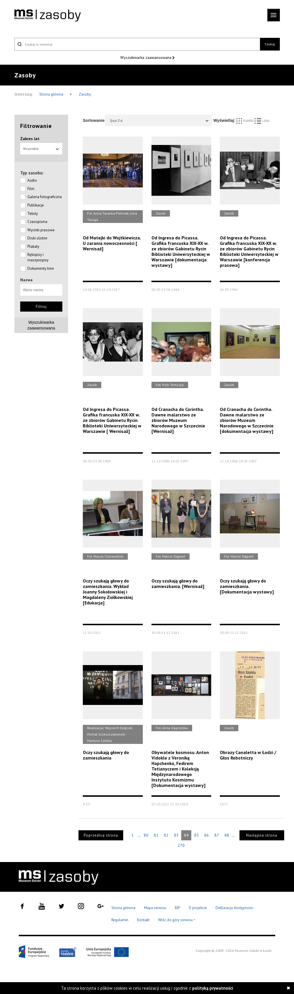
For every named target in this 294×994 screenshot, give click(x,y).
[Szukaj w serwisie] (137, 44)
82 (166, 835)
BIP (177, 907)
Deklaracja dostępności (234, 907)
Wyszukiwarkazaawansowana (41, 325)
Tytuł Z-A (159, 120)
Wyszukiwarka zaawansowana (146, 57)
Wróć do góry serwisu (177, 920)
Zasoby (85, 94)
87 (216, 835)
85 (196, 835)
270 (181, 845)
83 (176, 835)
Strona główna (51, 94)
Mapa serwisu (155, 907)
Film (30, 188)
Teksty (32, 213)
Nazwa (26, 279)
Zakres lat (30, 138)
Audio (32, 180)
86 (206, 835)
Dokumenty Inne (40, 268)
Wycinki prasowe (41, 230)
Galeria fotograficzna (44, 196)
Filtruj (41, 306)
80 (146, 835)
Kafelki (245, 121)
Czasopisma (37, 221)
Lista (261, 121)
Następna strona (261, 835)
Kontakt (143, 919)
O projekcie (198, 907)
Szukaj (270, 44)
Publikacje (35, 205)
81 (156, 835)
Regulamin (119, 919)
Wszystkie (41, 148)
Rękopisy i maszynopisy (37, 257)
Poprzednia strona (101, 835)
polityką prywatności (212, 988)
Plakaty (33, 246)
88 (226, 835)
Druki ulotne (37, 238)
